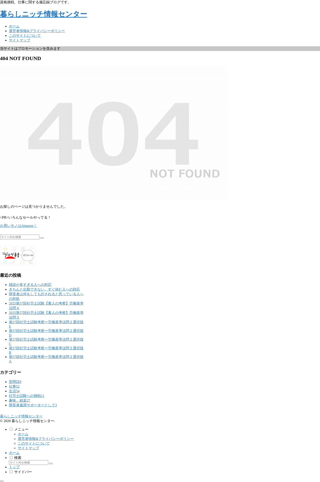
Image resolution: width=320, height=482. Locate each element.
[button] (42, 238)
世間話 (15, 382)
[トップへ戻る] (2, 481)
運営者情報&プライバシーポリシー (46, 439)
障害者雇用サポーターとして (33, 405)
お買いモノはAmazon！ (18, 226)
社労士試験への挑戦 (26, 396)
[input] (19, 237)
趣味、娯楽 (19, 400)
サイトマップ (28, 448)
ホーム (23, 434)
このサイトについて (34, 443)
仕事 (14, 386)
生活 (14, 391)
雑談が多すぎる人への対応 (30, 285)
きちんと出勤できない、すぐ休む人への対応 (44, 289)
